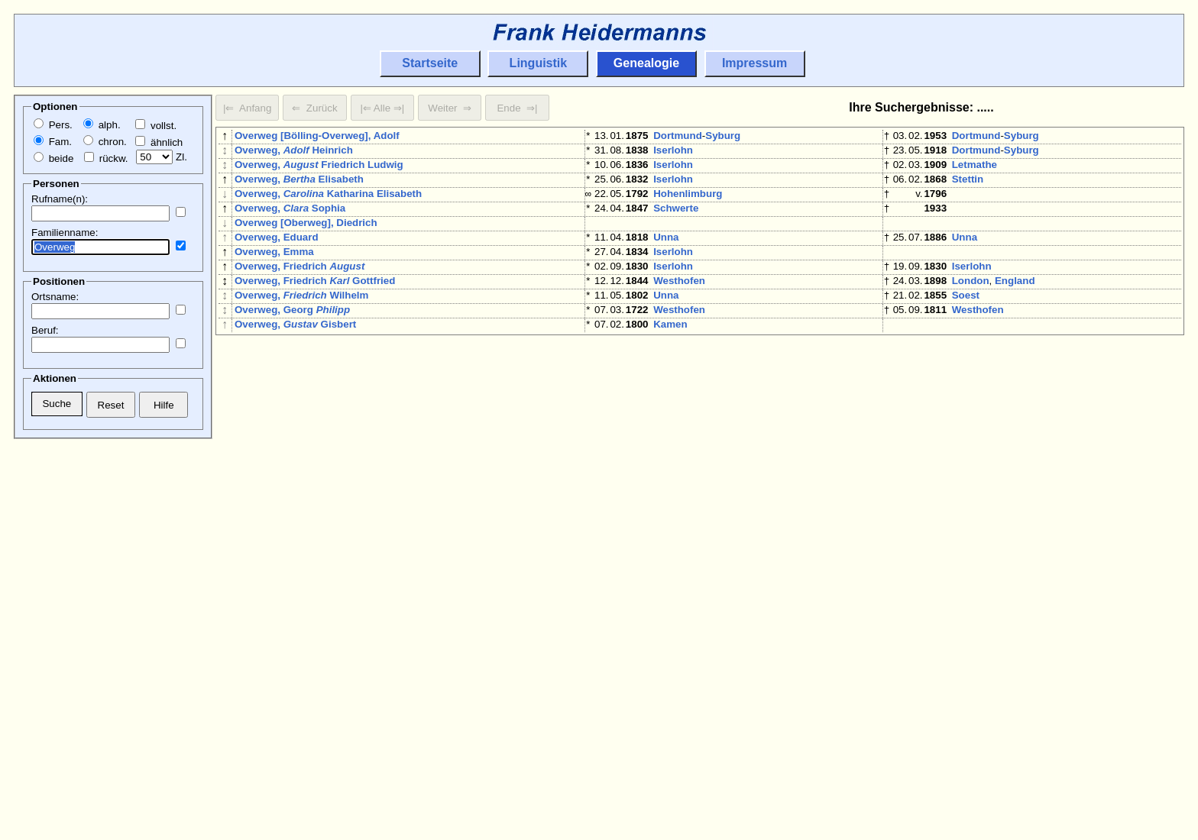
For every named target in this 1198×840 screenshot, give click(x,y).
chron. (105, 141)
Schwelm (675, 557)
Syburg (722, 135)
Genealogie (646, 63)
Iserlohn (673, 153)
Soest (965, 328)
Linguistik (539, 63)
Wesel (966, 522)
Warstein (973, 715)
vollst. (155, 125)
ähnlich (159, 142)
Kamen (670, 364)
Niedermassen (717, 434)
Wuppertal (678, 381)
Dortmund (677, 135)
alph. (102, 125)
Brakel (669, 680)
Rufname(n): (59, 199)
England (1015, 311)
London (970, 311)
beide (53, 158)
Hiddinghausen (690, 487)
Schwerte (675, 223)
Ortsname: (55, 296)
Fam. (53, 141)
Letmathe (974, 170)
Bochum (673, 715)
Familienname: (64, 232)
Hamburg (675, 399)
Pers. (53, 125)
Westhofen (679, 311)
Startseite (430, 63)
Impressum (754, 63)
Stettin (967, 188)
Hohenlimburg (687, 206)
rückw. (106, 158)
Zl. (161, 157)
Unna (665, 258)
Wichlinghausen (746, 381)
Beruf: (45, 330)
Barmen (726, 522)
